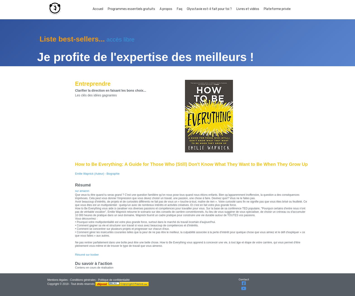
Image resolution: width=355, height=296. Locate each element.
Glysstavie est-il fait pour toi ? (209, 9)
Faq (179, 9)
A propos (166, 9)
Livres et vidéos (247, 9)
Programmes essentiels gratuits (131, 9)
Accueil (98, 9)
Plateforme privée (277, 9)
